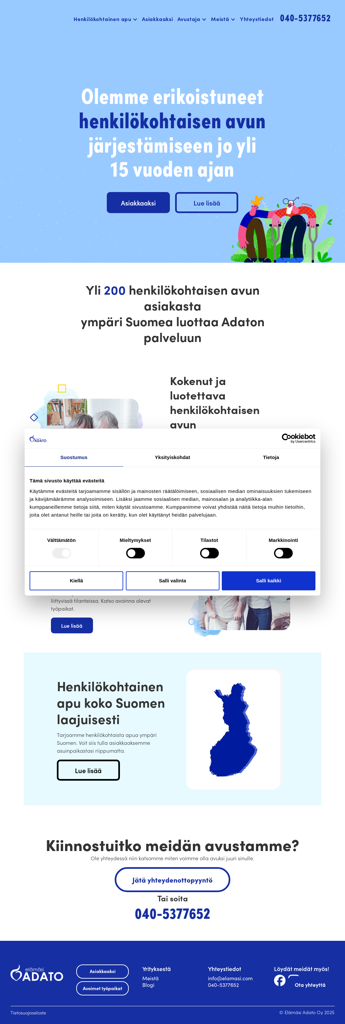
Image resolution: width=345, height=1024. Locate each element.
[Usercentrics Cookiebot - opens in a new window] (286, 438)
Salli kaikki (268, 580)
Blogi (148, 984)
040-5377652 (223, 984)
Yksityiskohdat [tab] (172, 457)
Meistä (150, 978)
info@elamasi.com (230, 978)
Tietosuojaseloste (28, 1012)
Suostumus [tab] (74, 457)
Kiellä (76, 580)
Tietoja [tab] (271, 457)
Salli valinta (172, 580)
